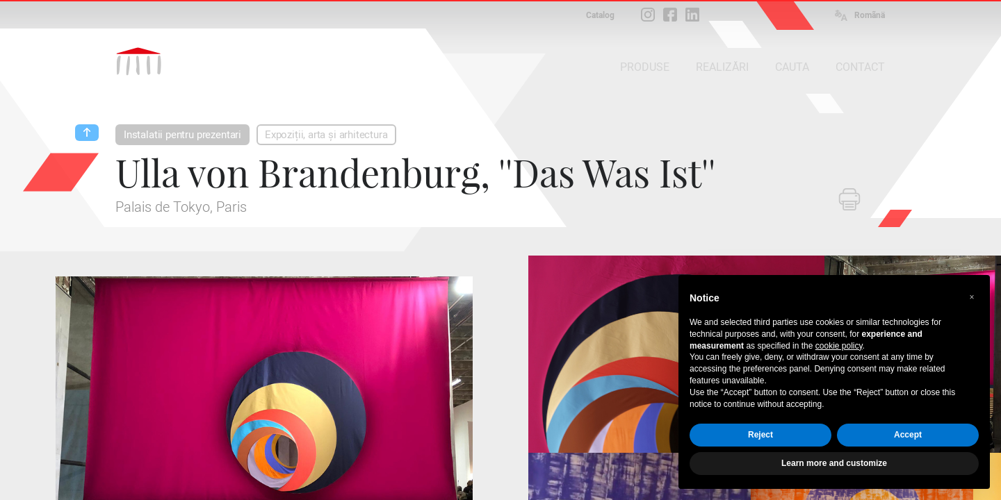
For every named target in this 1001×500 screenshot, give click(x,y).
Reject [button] (760, 435)
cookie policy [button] (839, 346)
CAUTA (792, 67)
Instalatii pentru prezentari (182, 134)
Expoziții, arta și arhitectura (326, 134)
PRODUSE (644, 67)
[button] (972, 297)
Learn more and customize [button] (834, 463)
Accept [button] (908, 435)
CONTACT (860, 67)
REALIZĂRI (722, 67)
